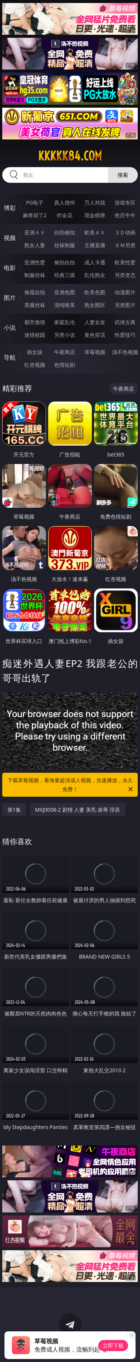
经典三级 (64, 275)
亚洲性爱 (34, 262)
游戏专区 (125, 202)
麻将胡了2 (35, 215)
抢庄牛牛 (125, 215)
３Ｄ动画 (125, 232)
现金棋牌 (94, 215)
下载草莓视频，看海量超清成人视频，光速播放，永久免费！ (70, 785)
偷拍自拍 (64, 262)
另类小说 (64, 334)
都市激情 (34, 322)
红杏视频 (34, 364)
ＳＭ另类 (125, 245)
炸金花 (64, 215)
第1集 (14, 809)
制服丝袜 (34, 275)
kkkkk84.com (70, 155)
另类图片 (125, 304)
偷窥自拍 (34, 292)
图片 (10, 297)
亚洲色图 (64, 292)
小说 (10, 327)
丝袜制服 (64, 245)
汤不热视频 (125, 352)
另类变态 (125, 275)
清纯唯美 (64, 304)
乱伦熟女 (94, 275)
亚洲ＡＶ (34, 232)
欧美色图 (94, 292)
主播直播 (94, 245)
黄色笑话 (94, 334)
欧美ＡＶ (94, 232)
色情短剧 (64, 364)
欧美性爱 (125, 262)
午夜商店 (64, 352)
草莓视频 (94, 352)
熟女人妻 (34, 245)
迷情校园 (34, 334)
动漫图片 (125, 292)
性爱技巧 (125, 334)
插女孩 (35, 352)
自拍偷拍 (64, 232)
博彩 (10, 208)
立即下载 (113, 1345)
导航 (10, 357)
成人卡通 (94, 262)
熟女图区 (94, 304)
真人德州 (64, 202)
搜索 (123, 174)
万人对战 (94, 202)
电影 (10, 268)
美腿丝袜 (34, 304)
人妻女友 (94, 322)
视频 (10, 238)
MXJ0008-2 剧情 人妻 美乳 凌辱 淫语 (77, 809)
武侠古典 (125, 322)
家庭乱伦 (64, 322)
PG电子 (34, 202)
